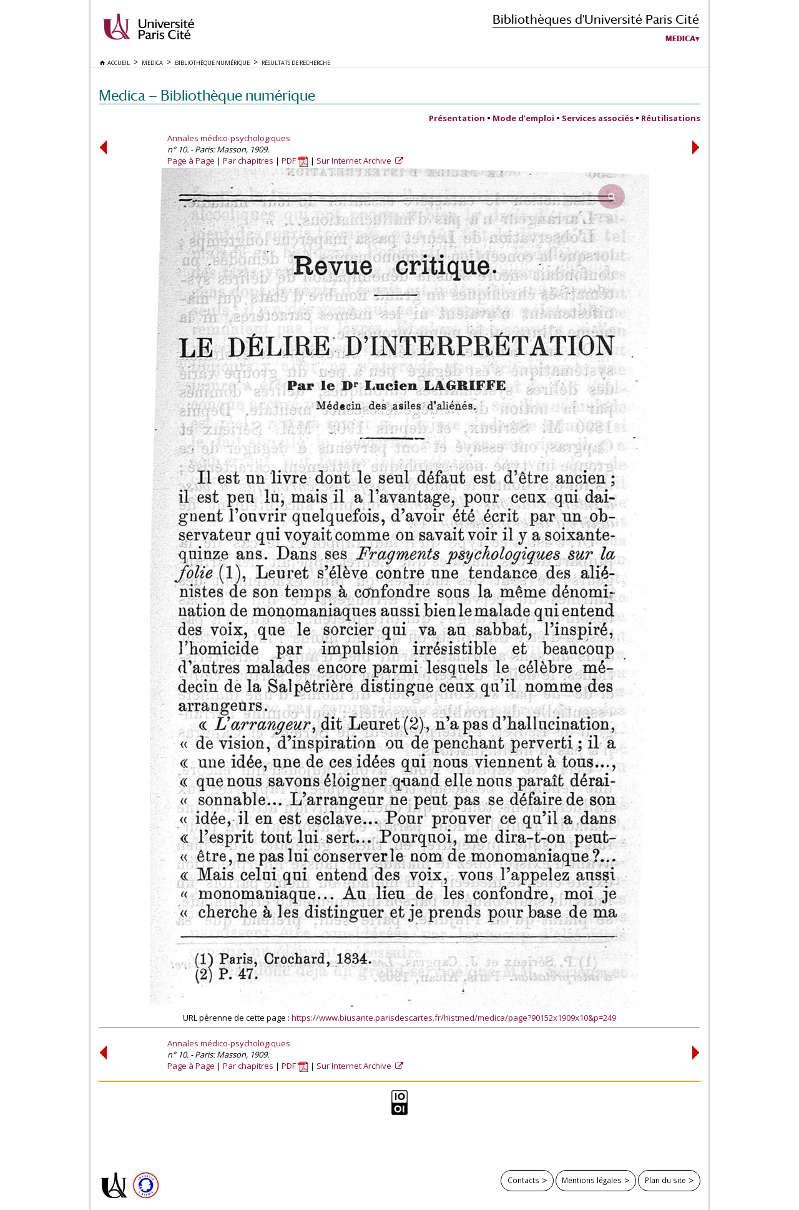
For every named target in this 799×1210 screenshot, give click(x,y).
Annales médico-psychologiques (228, 138)
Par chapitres (248, 160)
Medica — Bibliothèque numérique (207, 95)
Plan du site (665, 1180)
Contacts (523, 1180)
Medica (680, 38)
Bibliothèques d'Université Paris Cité (596, 19)
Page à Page (191, 160)
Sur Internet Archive (354, 160)
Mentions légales (592, 1180)
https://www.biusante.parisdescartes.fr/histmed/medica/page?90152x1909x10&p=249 (454, 1017)
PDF (295, 160)
